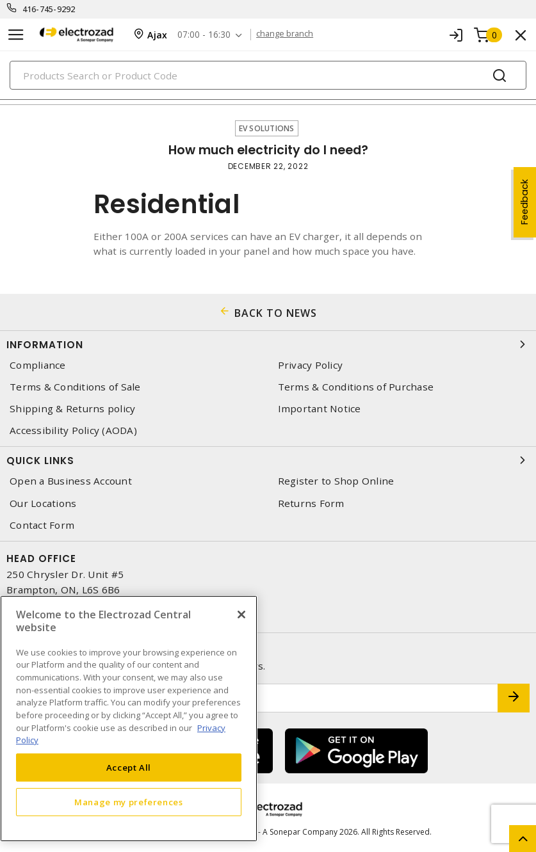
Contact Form (42, 525)
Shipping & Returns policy (72, 409)
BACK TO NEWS (275, 313)
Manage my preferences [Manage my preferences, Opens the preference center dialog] (128, 802)
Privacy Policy (310, 365)
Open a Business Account (71, 481)
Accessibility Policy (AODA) (73, 430)
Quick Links (268, 460)
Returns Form (311, 503)
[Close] (241, 614)
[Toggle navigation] (16, 34)
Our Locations (43, 503)
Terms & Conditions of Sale (75, 387)
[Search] (268, 75)
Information (268, 344)
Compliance (38, 365)
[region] (128, 718)
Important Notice (319, 409)
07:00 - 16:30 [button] (206, 34)
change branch (288, 34)
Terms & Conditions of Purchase (356, 387)
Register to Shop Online (336, 481)
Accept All (129, 767)
